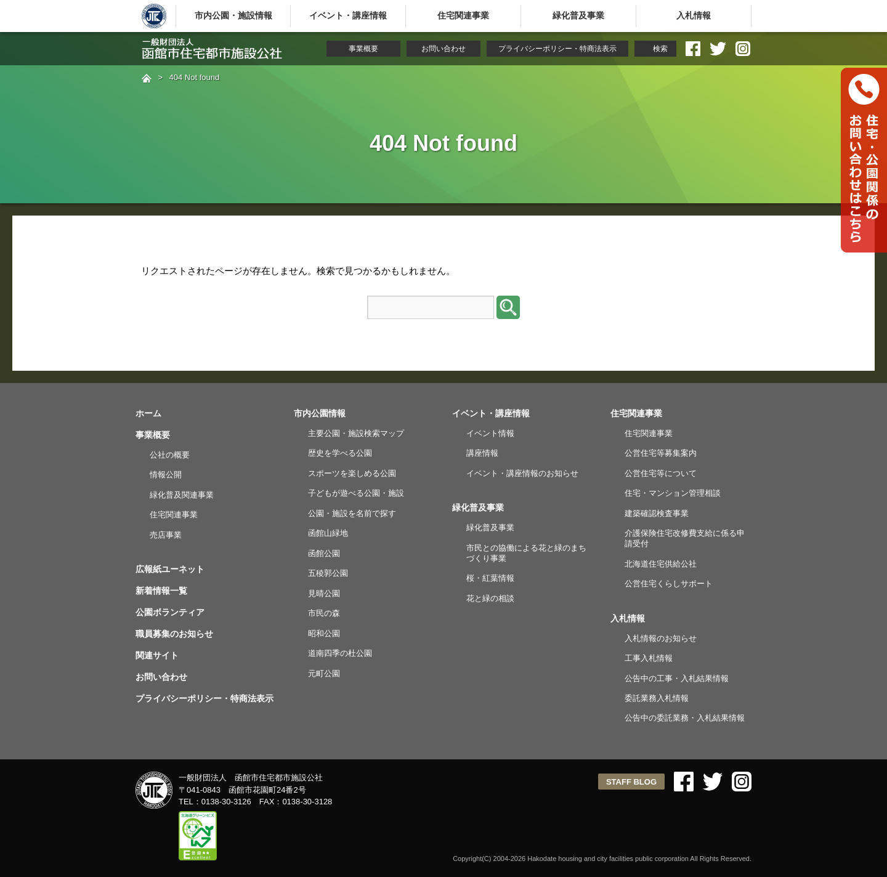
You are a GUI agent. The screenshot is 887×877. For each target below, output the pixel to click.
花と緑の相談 (490, 598)
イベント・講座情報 (348, 15)
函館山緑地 (328, 533)
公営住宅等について (661, 473)
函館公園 (324, 553)
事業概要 (363, 48)
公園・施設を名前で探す (352, 513)
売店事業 (166, 535)
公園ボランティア (170, 612)
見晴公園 (324, 593)
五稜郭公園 (328, 573)
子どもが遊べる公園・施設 (356, 493)
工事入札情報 (649, 658)
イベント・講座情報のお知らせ (522, 473)
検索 (660, 48)
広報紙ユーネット (170, 569)
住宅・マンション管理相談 (673, 493)
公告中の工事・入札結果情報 (677, 678)
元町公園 (324, 673)
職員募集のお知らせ (174, 634)
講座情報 (482, 453)
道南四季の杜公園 (340, 653)
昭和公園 (324, 633)
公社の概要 (170, 454)
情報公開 (166, 474)
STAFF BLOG (631, 781)
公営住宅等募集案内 (661, 453)
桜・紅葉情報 (490, 578)
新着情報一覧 (161, 591)
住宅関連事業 (463, 15)
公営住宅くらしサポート (669, 583)
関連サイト (157, 655)
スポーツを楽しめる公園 (352, 473)
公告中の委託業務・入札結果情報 (685, 717)
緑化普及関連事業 (182, 494)
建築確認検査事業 (657, 513)
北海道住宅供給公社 (661, 563)
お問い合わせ (443, 48)
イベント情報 (490, 433)
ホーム (148, 413)
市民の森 (324, 613)
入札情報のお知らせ (661, 638)
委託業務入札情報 (657, 698)
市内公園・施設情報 (233, 15)
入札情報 (693, 15)
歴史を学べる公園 (340, 453)
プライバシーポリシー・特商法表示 (557, 48)
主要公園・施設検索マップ (356, 433)
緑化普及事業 (578, 15)
